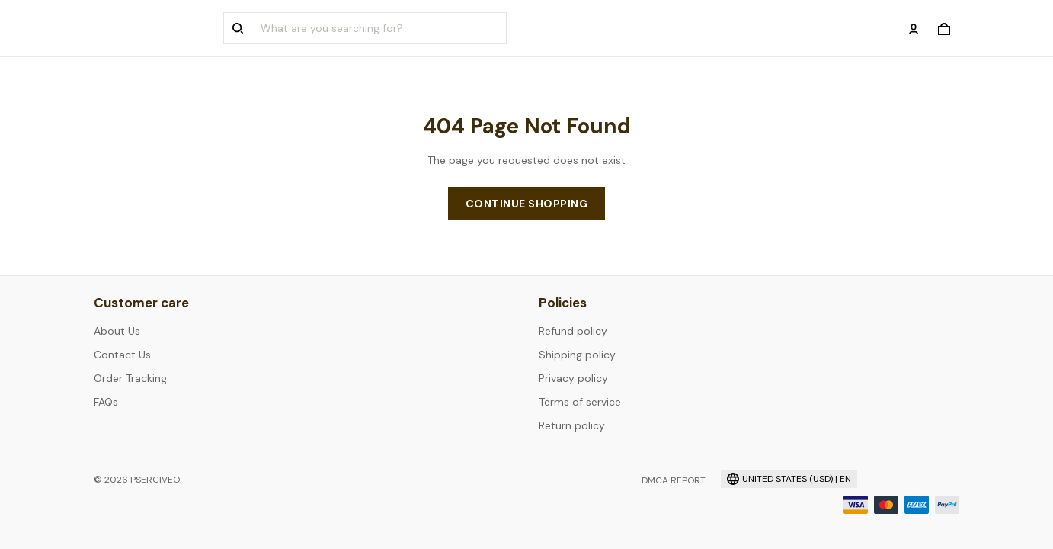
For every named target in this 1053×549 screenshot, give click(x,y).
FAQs (106, 402)
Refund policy (573, 331)
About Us (117, 331)
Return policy (572, 425)
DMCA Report (674, 480)
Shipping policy (577, 354)
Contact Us (122, 354)
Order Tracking (130, 378)
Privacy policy (573, 378)
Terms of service (580, 402)
